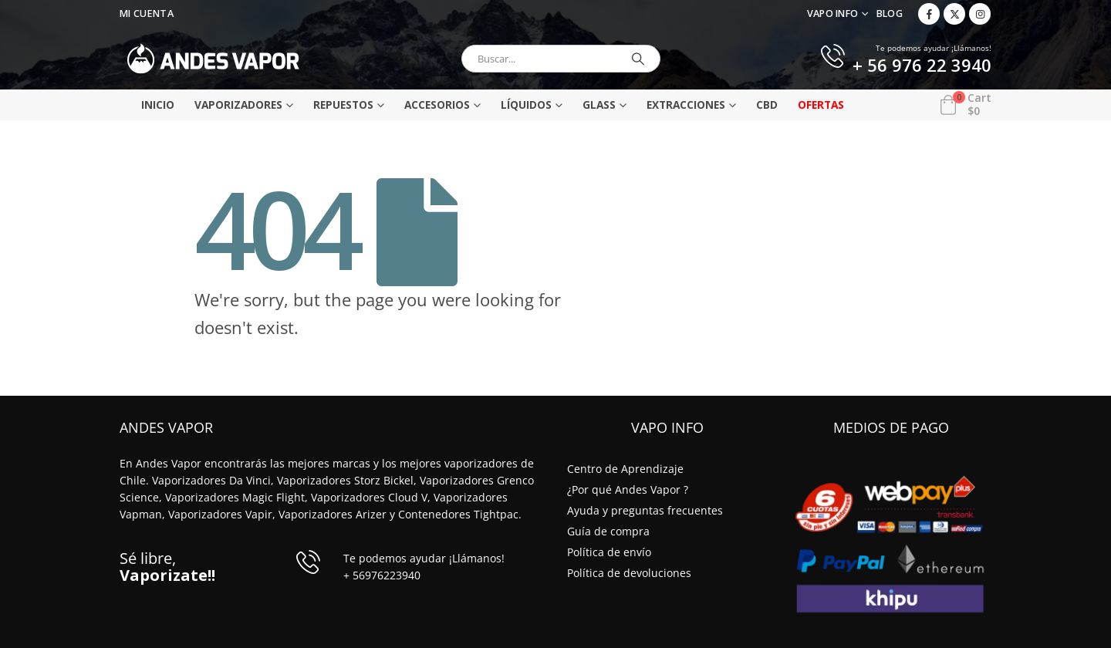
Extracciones (686, 104)
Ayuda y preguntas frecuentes (645, 510)
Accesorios (437, 104)
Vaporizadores (238, 104)
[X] (954, 14)
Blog (889, 13)
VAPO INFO (833, 13)
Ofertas (821, 104)
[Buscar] (638, 59)
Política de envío (609, 552)
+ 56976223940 (381, 575)
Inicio (157, 104)
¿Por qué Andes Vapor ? (627, 489)
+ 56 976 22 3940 (922, 66)
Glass (599, 104)
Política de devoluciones (629, 572)
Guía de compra (608, 531)
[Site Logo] (213, 58)
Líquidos (526, 104)
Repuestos (343, 104)
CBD (767, 104)
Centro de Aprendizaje (625, 468)
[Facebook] (929, 14)
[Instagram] (980, 14)
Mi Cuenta (147, 13)
